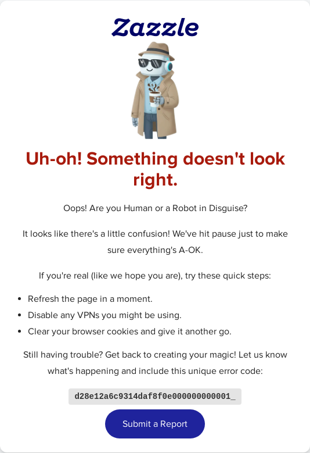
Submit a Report (155, 424)
